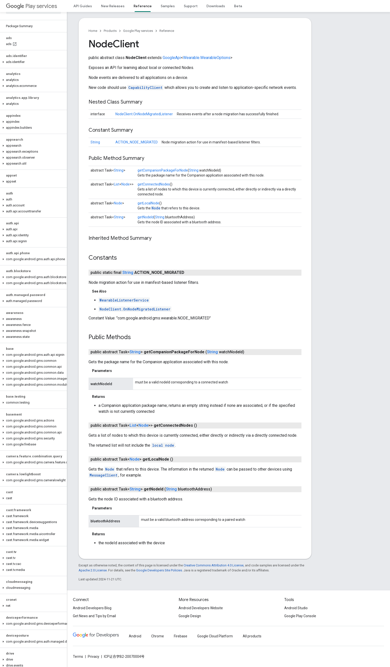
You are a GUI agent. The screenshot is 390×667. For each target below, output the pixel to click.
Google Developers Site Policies (159, 570)
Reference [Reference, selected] (143, 6)
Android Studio (296, 608)
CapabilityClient (145, 87)
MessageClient (103, 475)
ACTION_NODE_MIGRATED (136, 142)
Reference (166, 31)
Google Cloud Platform (215, 636)
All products (252, 636)
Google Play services (138, 31)
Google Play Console (300, 616)
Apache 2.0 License (93, 570)
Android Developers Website (201, 608)
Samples (168, 6)
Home (93, 31)
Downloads (215, 6)
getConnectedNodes (154, 184)
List (116, 184)
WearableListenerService (124, 300)
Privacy (93, 657)
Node (125, 184)
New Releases (113, 6)
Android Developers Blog (92, 608)
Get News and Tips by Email (94, 616)
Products (110, 31)
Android (135, 636)
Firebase (180, 636)
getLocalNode (148, 203)
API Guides (82, 6)
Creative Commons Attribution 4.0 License (214, 565)
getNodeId (146, 217)
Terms (78, 657)
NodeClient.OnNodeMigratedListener (144, 114)
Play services (31, 6)
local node (163, 445)
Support (190, 6)
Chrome (157, 636)
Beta (238, 6)
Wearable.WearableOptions (206, 57)
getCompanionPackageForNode (163, 170)
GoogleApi (172, 57)
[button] (32, 62)
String (95, 142)
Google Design (190, 616)
